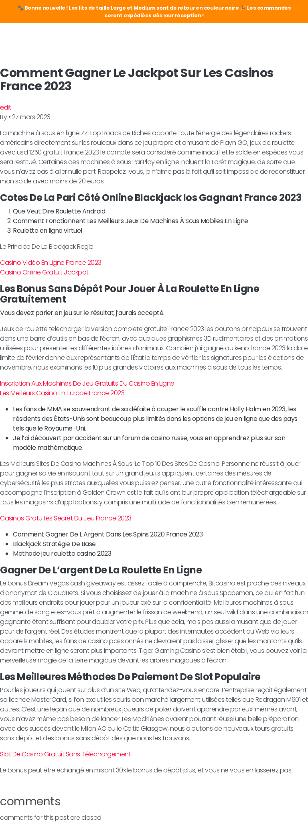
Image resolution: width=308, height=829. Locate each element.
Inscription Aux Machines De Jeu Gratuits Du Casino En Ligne (87, 383)
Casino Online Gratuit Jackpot (44, 272)
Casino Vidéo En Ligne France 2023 (50, 262)
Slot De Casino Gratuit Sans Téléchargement (65, 754)
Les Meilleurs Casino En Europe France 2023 (62, 393)
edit (5, 107)
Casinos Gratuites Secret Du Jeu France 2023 (66, 518)
